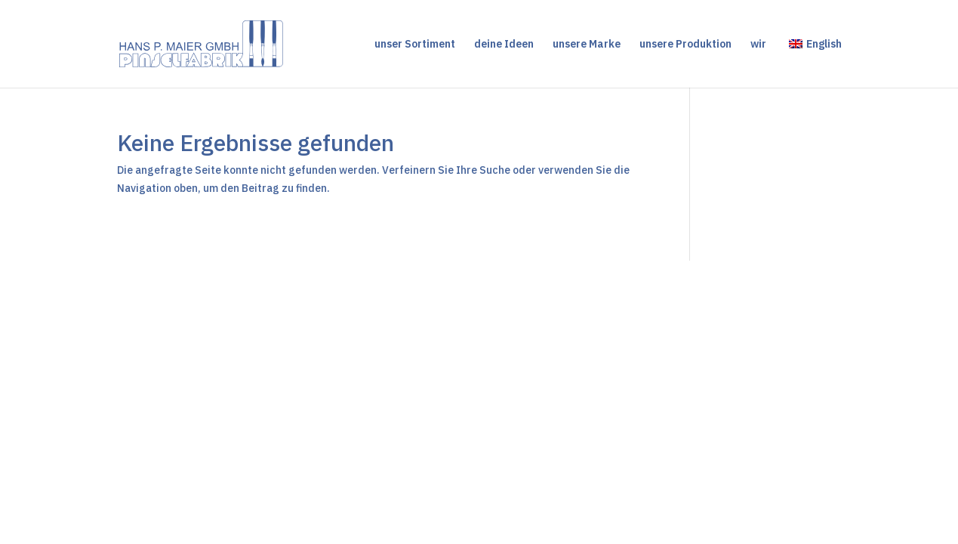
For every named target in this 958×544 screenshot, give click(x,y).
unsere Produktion (685, 45)
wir (758, 45)
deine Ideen (504, 45)
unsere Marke (587, 45)
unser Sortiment (414, 45)
